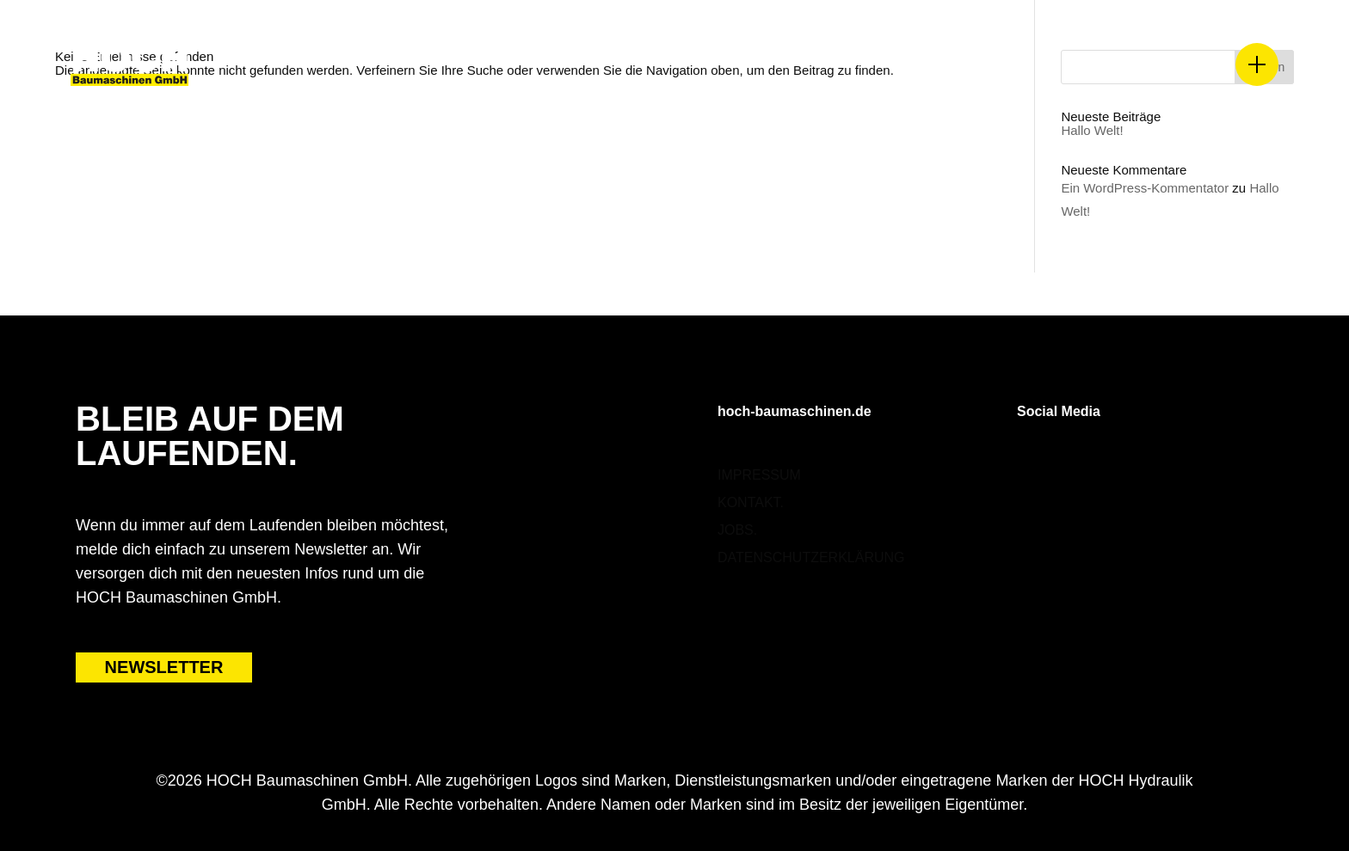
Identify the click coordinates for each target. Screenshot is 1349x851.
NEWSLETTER (164, 667)
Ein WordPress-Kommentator (1145, 188)
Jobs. (737, 530)
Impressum (759, 475)
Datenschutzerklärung (811, 557)
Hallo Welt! (1092, 130)
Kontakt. (751, 502)
